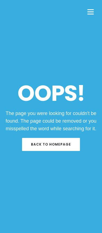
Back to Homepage (51, 144)
